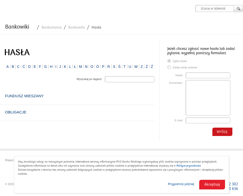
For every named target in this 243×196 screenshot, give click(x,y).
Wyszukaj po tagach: (89, 79)
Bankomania (52, 27)
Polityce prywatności (188, 165)
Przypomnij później (181, 184)
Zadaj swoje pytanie (182, 68)
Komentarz (176, 82)
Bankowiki (17, 27)
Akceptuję (212, 184)
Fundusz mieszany (24, 96)
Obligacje (15, 112)
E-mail (179, 120)
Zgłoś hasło (177, 61)
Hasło (179, 75)
